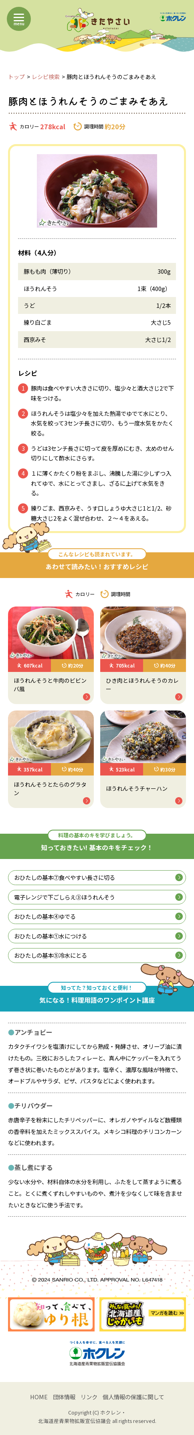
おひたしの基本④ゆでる (98, 916)
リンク (89, 1396)
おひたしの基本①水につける (98, 936)
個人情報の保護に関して (133, 1396)
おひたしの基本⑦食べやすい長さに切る (98, 877)
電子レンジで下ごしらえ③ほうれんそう (98, 897)
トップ (16, 77)
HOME (39, 1396)
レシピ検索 (46, 77)
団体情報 (64, 1396)
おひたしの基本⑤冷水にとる (98, 955)
